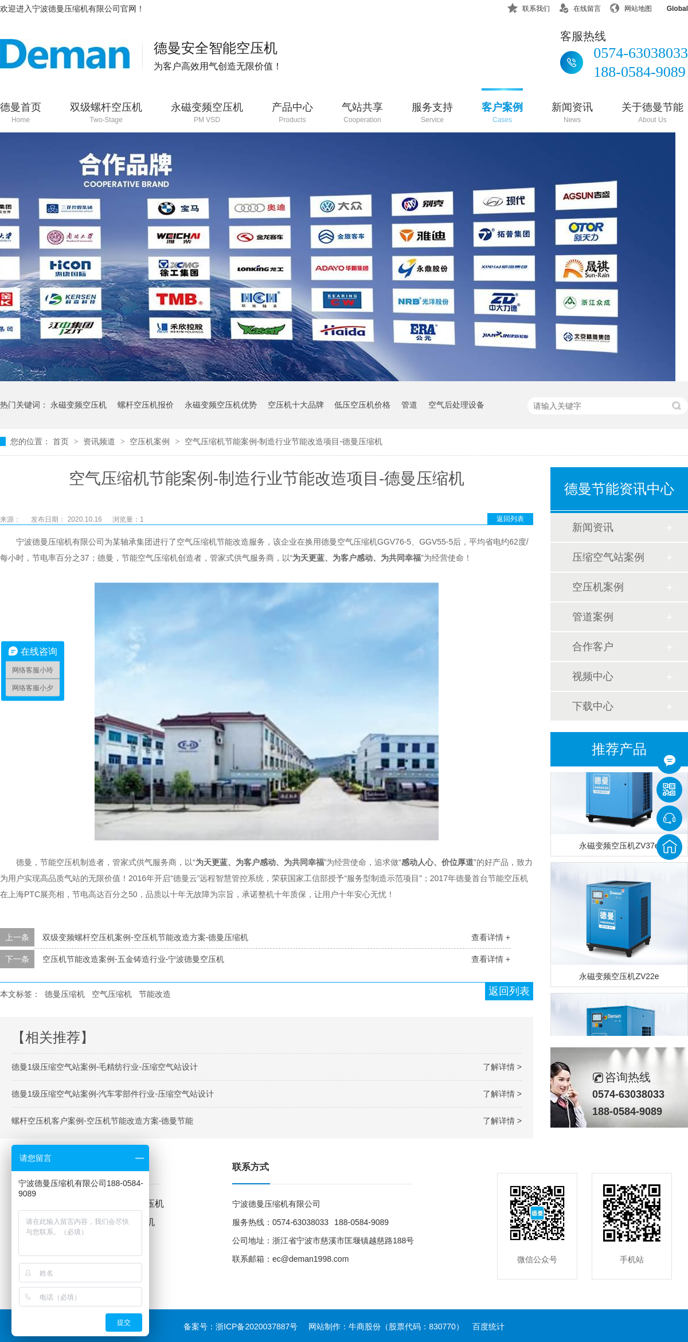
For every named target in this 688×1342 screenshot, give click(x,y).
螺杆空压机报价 (146, 404)
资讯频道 (100, 441)
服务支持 (432, 113)
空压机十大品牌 (296, 404)
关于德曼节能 (652, 113)
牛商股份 (365, 1326)
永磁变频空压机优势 (221, 404)
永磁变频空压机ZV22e (619, 978)
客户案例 (502, 113)
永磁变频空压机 (207, 113)
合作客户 (592, 646)
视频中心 (592, 676)
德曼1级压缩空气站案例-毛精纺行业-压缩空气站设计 (104, 1066)
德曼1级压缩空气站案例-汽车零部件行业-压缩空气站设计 (112, 1093)
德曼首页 (20, 113)
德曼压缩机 (65, 994)
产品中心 (292, 113)
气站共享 (362, 113)
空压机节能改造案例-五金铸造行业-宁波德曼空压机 (133, 959)
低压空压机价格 (362, 404)
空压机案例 (151, 441)
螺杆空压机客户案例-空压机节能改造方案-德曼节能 (102, 1120)
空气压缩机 (112, 994)
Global (670, 6)
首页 (62, 441)
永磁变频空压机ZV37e (619, 847)
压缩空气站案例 (608, 557)
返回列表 (510, 519)
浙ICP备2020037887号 (257, 1326)
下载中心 (592, 706)
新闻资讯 (572, 113)
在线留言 (579, 6)
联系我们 (528, 6)
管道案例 (592, 617)
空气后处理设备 (456, 404)
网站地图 (630, 6)
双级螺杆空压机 (106, 113)
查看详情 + (490, 937)
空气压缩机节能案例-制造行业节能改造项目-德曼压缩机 (283, 441)
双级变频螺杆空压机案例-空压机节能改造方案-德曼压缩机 (145, 937)
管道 (409, 404)
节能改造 (155, 994)
